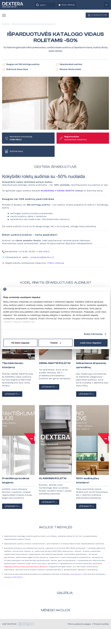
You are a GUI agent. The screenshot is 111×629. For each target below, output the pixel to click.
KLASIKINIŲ (47, 191)
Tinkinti (55, 343)
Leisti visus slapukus (90, 343)
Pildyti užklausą (55, 263)
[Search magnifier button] (37, 5)
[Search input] (48, 4)
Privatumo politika (101, 624)
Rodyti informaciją (93, 334)
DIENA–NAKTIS (65, 191)
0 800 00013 (43, 252)
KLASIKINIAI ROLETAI (52, 478)
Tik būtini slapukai (20, 343)
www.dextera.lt (77, 574)
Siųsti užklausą (67, 5)
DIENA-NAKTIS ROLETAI (54, 363)
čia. (33, 322)
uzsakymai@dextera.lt (42, 257)
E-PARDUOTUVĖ (97, 15)
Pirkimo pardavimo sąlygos (79, 624)
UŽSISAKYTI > (12, 394)
